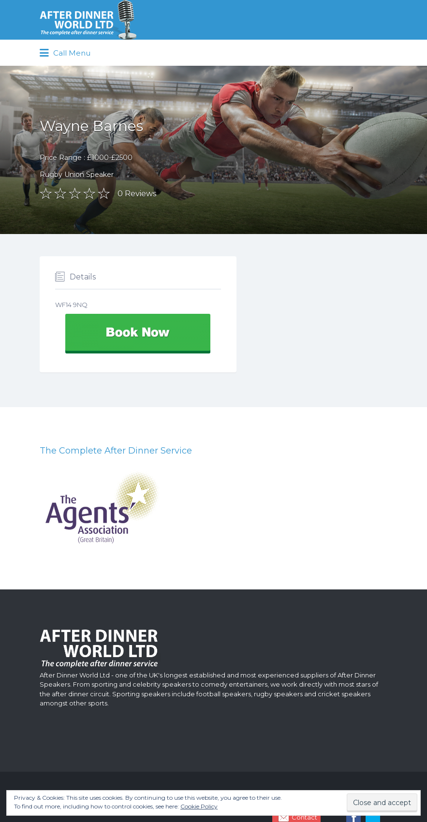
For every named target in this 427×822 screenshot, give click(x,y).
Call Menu (65, 53)
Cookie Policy (199, 806)
